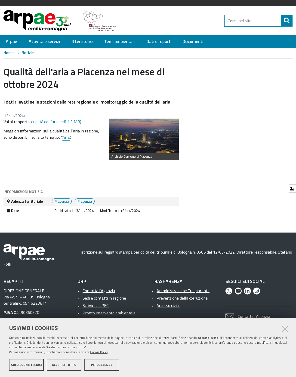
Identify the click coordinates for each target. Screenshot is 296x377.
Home (8, 53)
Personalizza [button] (101, 365)
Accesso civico (168, 305)
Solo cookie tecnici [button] (26, 365)
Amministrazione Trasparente (183, 291)
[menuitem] (11, 41)
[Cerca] (287, 21)
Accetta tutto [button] (64, 365)
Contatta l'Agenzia (99, 291)
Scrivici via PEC (96, 305)
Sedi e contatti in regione (104, 298)
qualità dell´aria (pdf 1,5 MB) (56, 122)
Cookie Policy (99, 352)
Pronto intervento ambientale (109, 313)
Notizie (28, 53)
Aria (66, 137)
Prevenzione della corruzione (182, 298)
